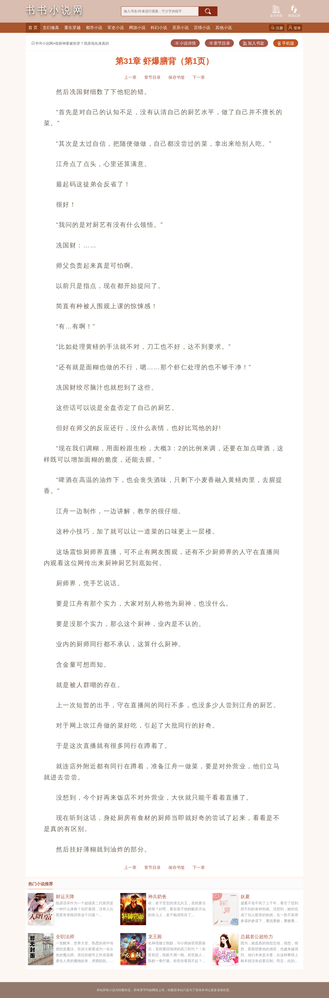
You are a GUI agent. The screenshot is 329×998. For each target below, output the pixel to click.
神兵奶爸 (157, 896)
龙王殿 (155, 936)
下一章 (199, 77)
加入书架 (253, 43)
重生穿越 (72, 27)
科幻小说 (159, 27)
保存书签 (176, 77)
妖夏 (245, 896)
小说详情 (185, 43)
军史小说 (115, 27)
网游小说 (137, 27)
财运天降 (65, 896)
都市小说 (94, 27)
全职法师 (65, 936)
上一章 (130, 77)
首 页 (33, 27)
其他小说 (223, 27)
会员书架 (276, 10)
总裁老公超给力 (257, 936)
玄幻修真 (51, 27)
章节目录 (219, 43)
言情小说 (202, 27)
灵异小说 (180, 27)
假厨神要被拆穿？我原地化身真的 (82, 43)
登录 (294, 28)
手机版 (285, 43)
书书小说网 (42, 43)
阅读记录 (294, 10)
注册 (276, 28)
